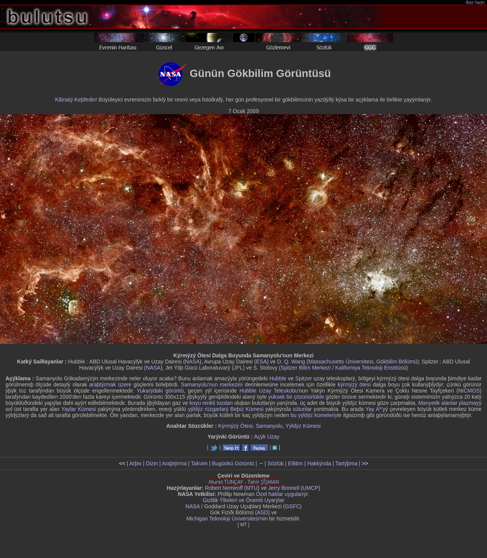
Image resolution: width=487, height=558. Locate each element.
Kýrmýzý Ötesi (235, 426)
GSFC (292, 506)
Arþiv (136, 463)
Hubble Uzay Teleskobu (268, 391)
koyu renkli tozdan (211, 403)
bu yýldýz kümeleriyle (315, 415)
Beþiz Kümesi (246, 409)
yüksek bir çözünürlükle (296, 397)
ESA (261, 361)
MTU (251, 488)
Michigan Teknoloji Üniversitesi (222, 518)
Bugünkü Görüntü (233, 463)
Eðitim (295, 463)
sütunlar (302, 409)
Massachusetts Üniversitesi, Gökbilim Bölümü (362, 361)
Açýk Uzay (266, 437)
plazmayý (470, 403)
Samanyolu (269, 426)
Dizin (152, 463)
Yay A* (374, 409)
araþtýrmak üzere (110, 384)
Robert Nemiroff (224, 488)
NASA (192, 361)
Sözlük (275, 463)
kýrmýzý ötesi (354, 384)
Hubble (277, 378)
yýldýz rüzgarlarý (208, 409)
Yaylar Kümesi (78, 409)
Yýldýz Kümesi (303, 426)
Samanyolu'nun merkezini (212, 384)
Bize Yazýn (475, 2)
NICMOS (469, 391)
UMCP (310, 488)
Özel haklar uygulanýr (282, 494)
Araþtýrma (174, 463)
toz (22, 391)
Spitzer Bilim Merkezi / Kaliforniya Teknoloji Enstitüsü (343, 368)
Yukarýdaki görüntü (160, 391)
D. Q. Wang (291, 361)
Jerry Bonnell (284, 488)
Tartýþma (346, 463)
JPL (238, 368)
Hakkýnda (319, 463)
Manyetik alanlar (437, 403)
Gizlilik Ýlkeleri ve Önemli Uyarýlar (243, 500)
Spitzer (303, 378)
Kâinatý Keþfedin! (76, 100)
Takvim (199, 463)
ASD (262, 512)
